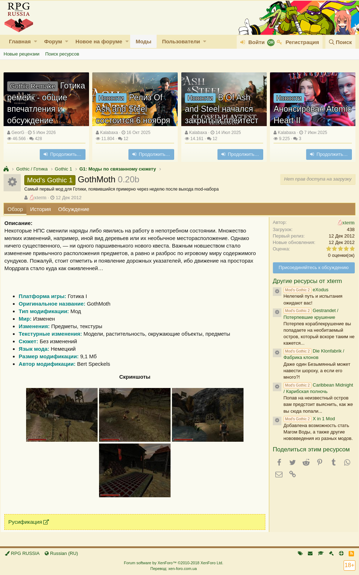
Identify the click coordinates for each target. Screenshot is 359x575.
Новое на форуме (98, 41)
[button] (35, 41)
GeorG (17, 132)
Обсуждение (73, 209)
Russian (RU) (61, 553)
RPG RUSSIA (22, 553)
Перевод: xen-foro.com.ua (173, 568)
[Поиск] (340, 42)
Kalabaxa (109, 132)
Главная (20, 41)
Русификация (28, 522)
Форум (53, 41)
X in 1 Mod (306, 418)
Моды (143, 41)
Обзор (15, 209)
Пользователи (181, 41)
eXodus (303, 289)
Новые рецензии (21, 54)
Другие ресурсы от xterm (304, 281)
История (40, 209)
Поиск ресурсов (62, 54)
